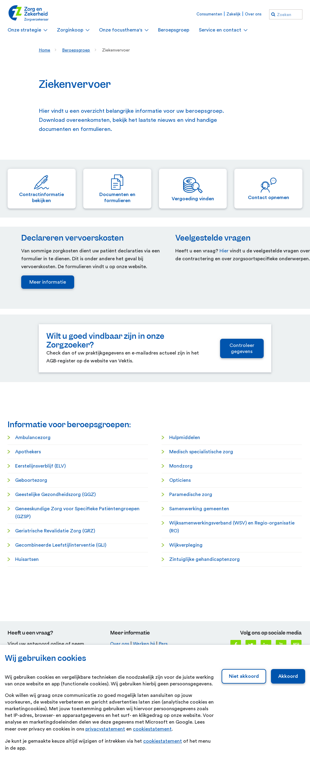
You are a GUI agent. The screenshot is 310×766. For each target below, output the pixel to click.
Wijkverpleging (186, 617)
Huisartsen (27, 631)
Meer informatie (47, 354)
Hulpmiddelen (184, 509)
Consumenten (209, 14)
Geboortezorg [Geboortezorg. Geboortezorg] (31, 552)
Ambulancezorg (33, 509)
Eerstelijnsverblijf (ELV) (40, 538)
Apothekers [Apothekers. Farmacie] (28, 523)
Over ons (253, 14)
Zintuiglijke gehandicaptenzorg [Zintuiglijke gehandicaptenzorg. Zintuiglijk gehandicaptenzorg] (204, 631)
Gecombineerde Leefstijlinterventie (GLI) (60, 617)
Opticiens (180, 552)
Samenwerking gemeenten (199, 580)
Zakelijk (233, 14)
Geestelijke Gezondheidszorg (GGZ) (55, 566)
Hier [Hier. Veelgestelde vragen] (224, 323)
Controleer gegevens (241, 420)
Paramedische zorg (190, 566)
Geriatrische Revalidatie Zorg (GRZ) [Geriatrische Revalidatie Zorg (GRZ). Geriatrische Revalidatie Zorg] (55, 603)
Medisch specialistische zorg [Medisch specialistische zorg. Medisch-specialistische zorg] (201, 523)
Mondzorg (181, 538)
